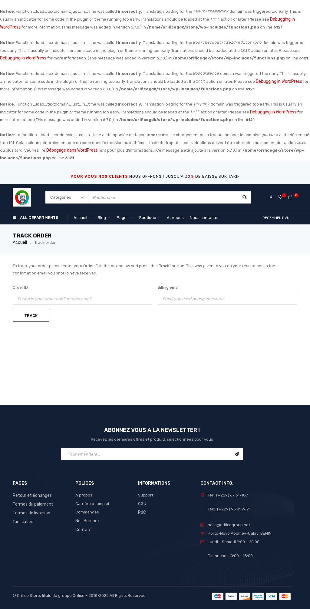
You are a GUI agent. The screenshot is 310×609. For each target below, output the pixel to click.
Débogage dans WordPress (71, 148)
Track (31, 312)
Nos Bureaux (87, 517)
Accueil (19, 239)
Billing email (169, 284)
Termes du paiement (32, 500)
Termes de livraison (31, 509)
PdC (142, 509)
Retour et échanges (31, 492)
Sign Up (237, 451)
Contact (83, 526)
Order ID (20, 284)
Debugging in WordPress (23, 57)
